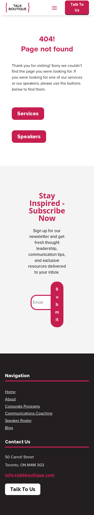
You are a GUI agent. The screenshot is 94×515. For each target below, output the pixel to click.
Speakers (29, 137)
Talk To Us (77, 7)
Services (28, 114)
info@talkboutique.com (29, 475)
